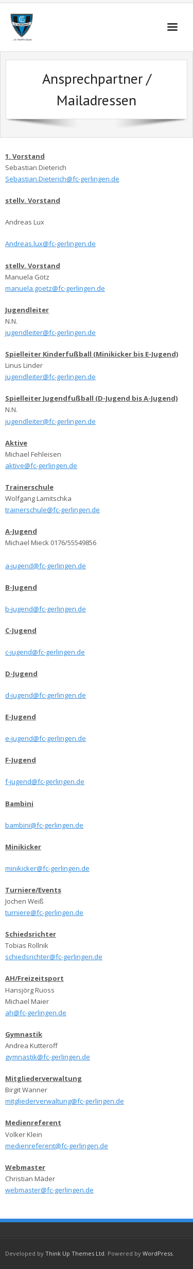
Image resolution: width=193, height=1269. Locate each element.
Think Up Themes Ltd (74, 1253)
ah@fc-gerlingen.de (35, 1012)
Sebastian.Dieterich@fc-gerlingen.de (62, 178)
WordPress (157, 1253)
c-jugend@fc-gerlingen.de (45, 652)
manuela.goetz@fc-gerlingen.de (55, 288)
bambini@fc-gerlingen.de (44, 825)
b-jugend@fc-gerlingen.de (45, 608)
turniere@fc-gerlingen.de (44, 912)
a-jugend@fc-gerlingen (40, 565)
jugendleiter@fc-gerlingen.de (50, 332)
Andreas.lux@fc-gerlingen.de (50, 243)
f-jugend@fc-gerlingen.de (44, 781)
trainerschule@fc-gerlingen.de (52, 509)
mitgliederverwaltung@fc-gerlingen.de (64, 1101)
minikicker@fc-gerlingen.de (47, 868)
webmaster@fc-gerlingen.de (49, 1190)
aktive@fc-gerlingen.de (41, 465)
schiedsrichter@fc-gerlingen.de (53, 956)
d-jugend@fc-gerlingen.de (45, 695)
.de (81, 565)
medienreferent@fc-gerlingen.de (56, 1145)
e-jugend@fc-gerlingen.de (45, 738)
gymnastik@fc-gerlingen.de (47, 1056)
